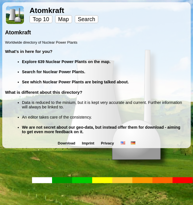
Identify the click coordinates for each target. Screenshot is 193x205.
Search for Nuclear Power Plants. (53, 72)
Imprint (88, 143)
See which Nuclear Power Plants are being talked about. (75, 82)
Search (86, 19)
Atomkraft (47, 10)
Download (67, 143)
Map (63, 19)
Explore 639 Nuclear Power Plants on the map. (66, 61)
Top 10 (41, 19)
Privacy (108, 143)
